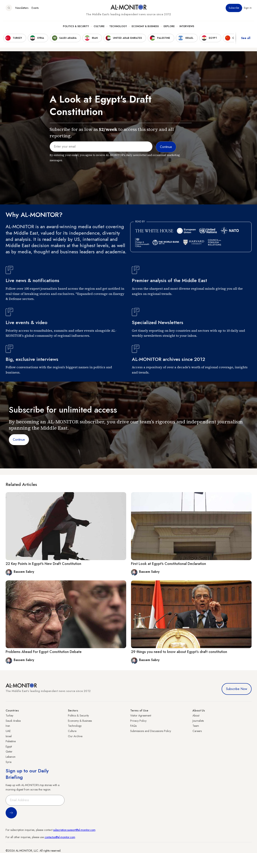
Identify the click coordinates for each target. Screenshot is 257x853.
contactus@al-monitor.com (60, 837)
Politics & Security (76, 26)
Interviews (186, 26)
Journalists (198, 721)
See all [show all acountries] (245, 38)
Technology (118, 26)
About (195, 715)
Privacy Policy (138, 721)
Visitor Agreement (140, 715)
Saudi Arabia (13, 721)
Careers (197, 731)
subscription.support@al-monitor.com (74, 830)
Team (195, 726)
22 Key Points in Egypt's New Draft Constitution (43, 563)
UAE (8, 731)
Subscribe (234, 8)
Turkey (9, 715)
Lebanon (10, 757)
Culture (99, 26)
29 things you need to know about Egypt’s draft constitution (179, 651)
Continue (19, 439)
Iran (8, 726)
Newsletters (21, 8)
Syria (8, 762)
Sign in (248, 8)
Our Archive (75, 736)
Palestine (11, 741)
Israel (9, 736)
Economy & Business (145, 26)
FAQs (133, 726)
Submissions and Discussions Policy (150, 731)
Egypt (9, 746)
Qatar (9, 751)
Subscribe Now (236, 689)
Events (35, 8)
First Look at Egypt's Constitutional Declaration (168, 563)
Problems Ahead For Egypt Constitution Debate (44, 651)
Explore (169, 26)
